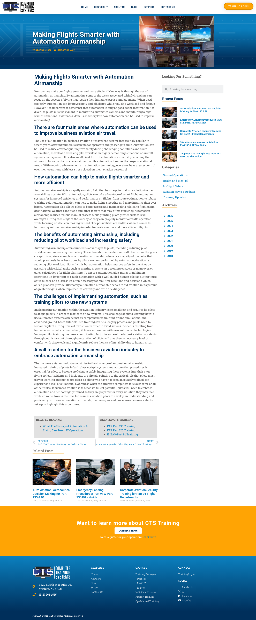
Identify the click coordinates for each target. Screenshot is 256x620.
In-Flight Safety (173, 186)
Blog (134, 7)
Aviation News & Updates (179, 191)
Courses (101, 7)
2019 (169, 250)
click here (150, 537)
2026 (169, 216)
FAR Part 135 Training (121, 62)
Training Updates (174, 197)
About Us (119, 7)
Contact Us (168, 7)
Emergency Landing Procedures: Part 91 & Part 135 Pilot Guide (94, 493)
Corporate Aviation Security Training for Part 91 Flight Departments (139, 493)
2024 (169, 226)
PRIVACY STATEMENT (44, 615)
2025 (169, 221)
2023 (169, 231)
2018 (169, 256)
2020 (169, 245)
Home (84, 7)
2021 (169, 241)
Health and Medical (175, 180)
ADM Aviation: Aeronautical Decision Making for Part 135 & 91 (52, 493)
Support (149, 7)
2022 (169, 236)
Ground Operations (175, 175)
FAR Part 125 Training (121, 66)
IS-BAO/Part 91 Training (122, 70)
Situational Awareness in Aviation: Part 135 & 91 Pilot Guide (199, 144)
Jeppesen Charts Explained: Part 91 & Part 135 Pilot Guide (200, 155)
